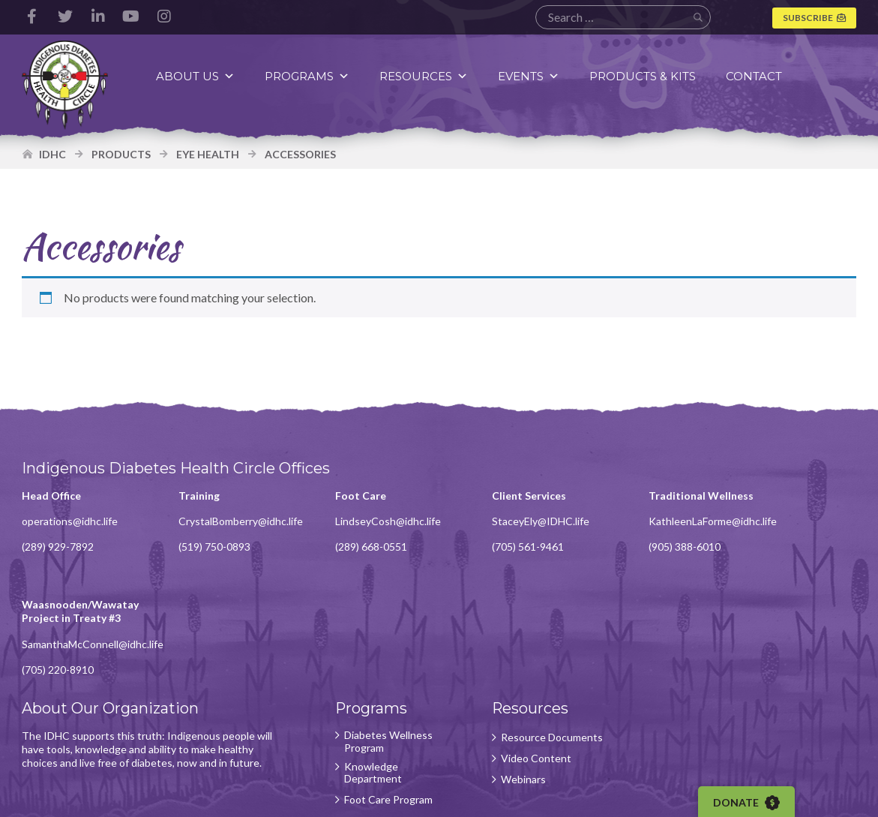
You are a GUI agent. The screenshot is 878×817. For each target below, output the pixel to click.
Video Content (505, 662)
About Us (197, 76)
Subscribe (807, 17)
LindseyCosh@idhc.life (368, 524)
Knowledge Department (353, 666)
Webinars (492, 683)
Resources (426, 76)
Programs (309, 76)
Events (531, 76)
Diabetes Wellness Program (368, 635)
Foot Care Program (368, 694)
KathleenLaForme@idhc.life (672, 537)
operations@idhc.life (70, 524)
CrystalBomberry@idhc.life (231, 524)
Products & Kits (645, 76)
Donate (751, 802)
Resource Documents (497, 635)
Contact (756, 76)
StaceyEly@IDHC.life (510, 524)
